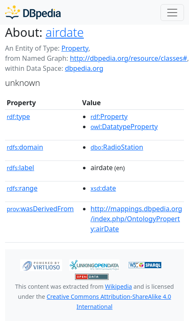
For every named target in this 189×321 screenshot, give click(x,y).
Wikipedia (118, 286)
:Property (109, 116)
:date (103, 188)
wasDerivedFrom (40, 208)
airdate (65, 32)
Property (74, 48)
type (18, 116)
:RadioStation (117, 147)
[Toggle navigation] (172, 12)
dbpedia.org (84, 68)
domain (25, 147)
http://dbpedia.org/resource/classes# (128, 58)
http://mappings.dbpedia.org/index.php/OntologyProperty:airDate (136, 218)
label (20, 167)
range (22, 188)
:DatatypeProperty (124, 126)
